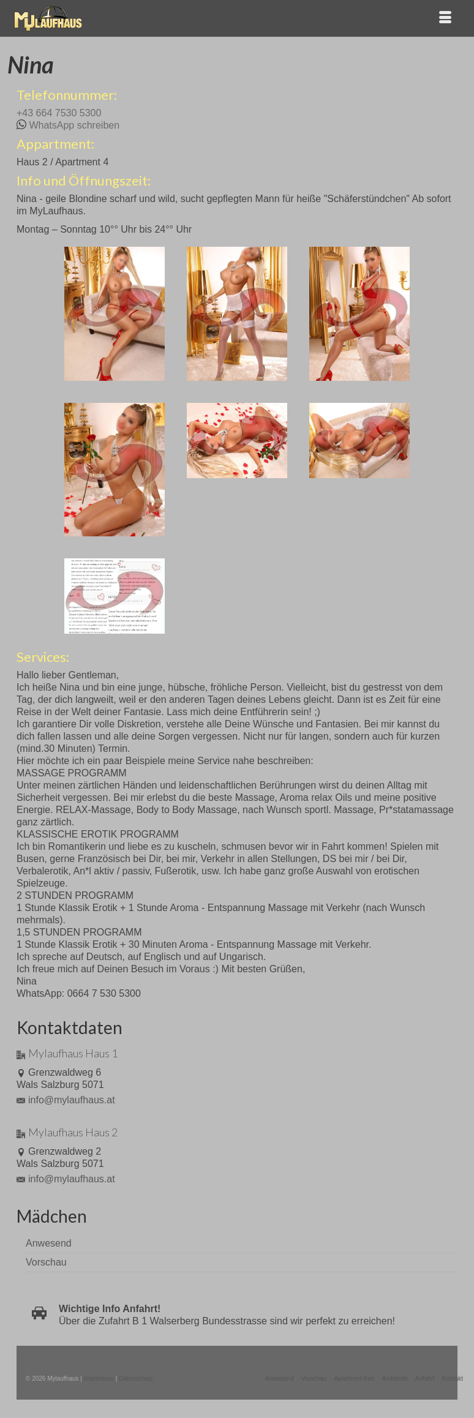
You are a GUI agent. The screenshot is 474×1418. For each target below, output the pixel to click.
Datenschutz (136, 1378)
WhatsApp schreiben (74, 125)
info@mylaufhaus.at (66, 1100)
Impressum (98, 1378)
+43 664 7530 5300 (59, 113)
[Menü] (445, 18)
